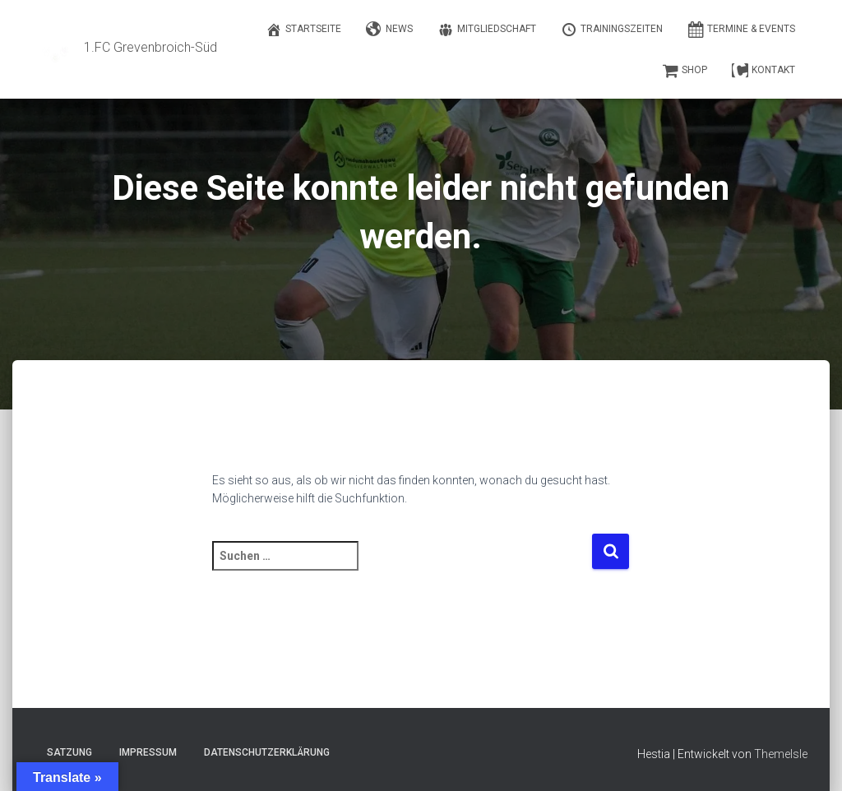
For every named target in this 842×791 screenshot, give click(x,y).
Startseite (303, 29)
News (389, 29)
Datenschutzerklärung (267, 752)
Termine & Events (741, 29)
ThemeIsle (780, 754)
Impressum (148, 752)
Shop (684, 70)
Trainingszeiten (612, 29)
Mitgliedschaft (486, 29)
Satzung (69, 752)
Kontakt (763, 70)
